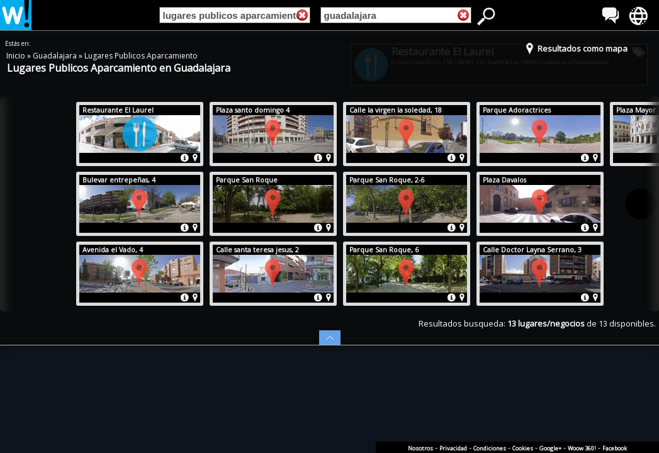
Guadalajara (56, 55)
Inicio (16, 55)
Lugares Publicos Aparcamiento (141, 55)
